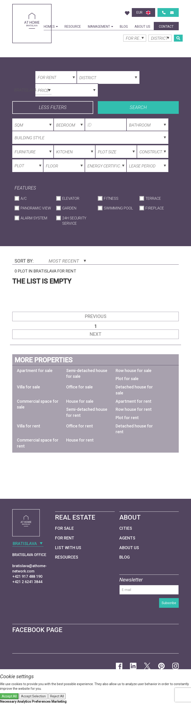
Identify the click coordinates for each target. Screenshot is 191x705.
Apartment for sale (34, 370)
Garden (69, 208)
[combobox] (32, 89)
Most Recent (67, 261)
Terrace (153, 198)
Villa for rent (28, 426)
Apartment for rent (133, 401)
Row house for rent (134, 409)
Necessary (8, 701)
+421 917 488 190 (27, 576)
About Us (142, 26)
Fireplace (154, 208)
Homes (51, 26)
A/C (24, 198)
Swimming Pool (118, 208)
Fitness (111, 198)
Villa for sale (28, 386)
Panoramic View (36, 208)
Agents (127, 538)
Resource (73, 26)
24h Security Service (74, 221)
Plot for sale (127, 378)
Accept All (9, 696)
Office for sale (79, 386)
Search (138, 107)
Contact (166, 26)
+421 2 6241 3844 (27, 582)
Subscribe (169, 603)
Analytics (24, 701)
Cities (125, 528)
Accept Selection (33, 696)
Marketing (59, 701)
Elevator (70, 198)
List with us (68, 547)
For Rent (64, 538)
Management (100, 26)
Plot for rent (127, 417)
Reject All (57, 696)
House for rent (80, 440)
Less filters (53, 107)
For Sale (64, 528)
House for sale (79, 401)
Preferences (41, 701)
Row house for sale (133, 370)
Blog (124, 26)
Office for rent (79, 426)
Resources (66, 557)
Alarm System (34, 218)
